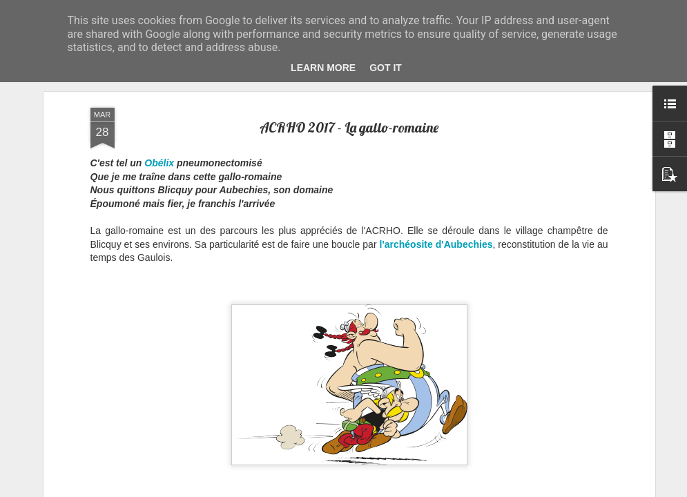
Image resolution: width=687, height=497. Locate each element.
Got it (385, 67)
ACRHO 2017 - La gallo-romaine (349, 125)
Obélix (159, 161)
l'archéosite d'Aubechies (436, 242)
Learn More (323, 67)
